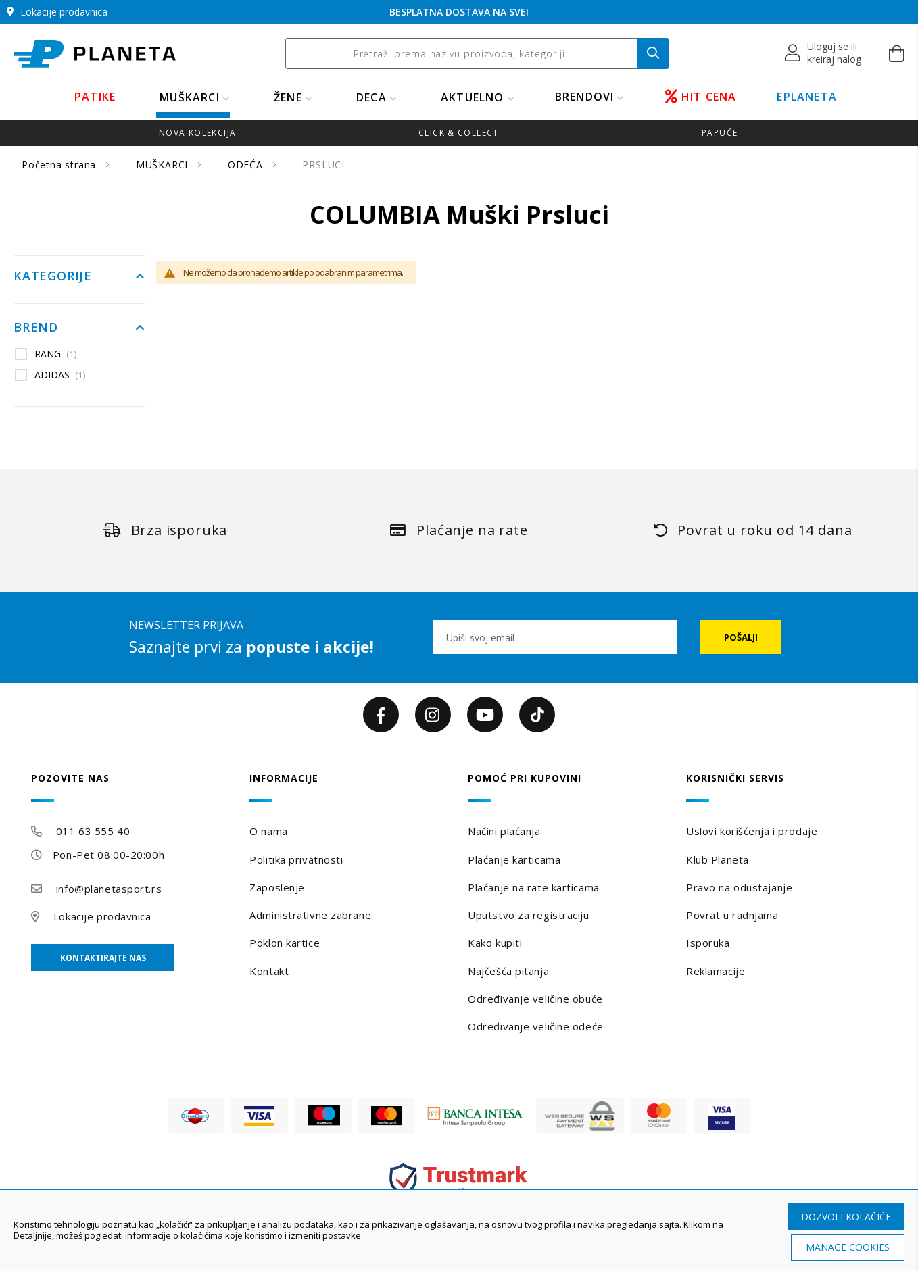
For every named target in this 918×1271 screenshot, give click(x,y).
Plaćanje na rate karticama (534, 887)
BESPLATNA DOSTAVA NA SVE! (459, 11)
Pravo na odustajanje (739, 887)
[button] (824, 53)
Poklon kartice (284, 942)
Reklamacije (715, 971)
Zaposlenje (277, 887)
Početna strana (60, 164)
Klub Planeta (717, 859)
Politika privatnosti (296, 859)
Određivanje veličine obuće (535, 998)
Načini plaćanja (504, 831)
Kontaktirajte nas (103, 958)
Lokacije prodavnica (102, 916)
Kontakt (269, 971)
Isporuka (707, 942)
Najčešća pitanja (508, 971)
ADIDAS (60, 375)
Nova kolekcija (197, 133)
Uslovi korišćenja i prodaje (751, 831)
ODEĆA (247, 164)
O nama (268, 831)
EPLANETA (807, 96)
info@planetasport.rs (109, 888)
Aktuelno (472, 97)
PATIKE (95, 96)
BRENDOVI (584, 96)
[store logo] (95, 54)
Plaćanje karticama (514, 859)
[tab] (131, 787)
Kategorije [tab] (53, 276)
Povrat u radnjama (732, 915)
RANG (55, 354)
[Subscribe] (740, 637)
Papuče (720, 133)
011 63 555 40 (93, 831)
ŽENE (288, 97)
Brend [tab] (36, 327)
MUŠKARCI (190, 97)
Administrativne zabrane (310, 915)
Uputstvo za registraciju (528, 915)
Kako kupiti (495, 942)
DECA (371, 97)
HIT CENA (701, 96)
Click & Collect (458, 133)
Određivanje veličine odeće (536, 1026)
